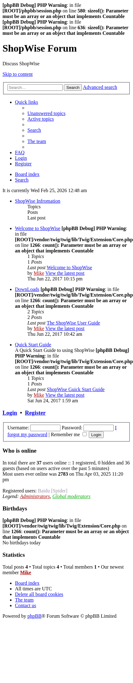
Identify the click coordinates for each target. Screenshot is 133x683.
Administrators (35, 496)
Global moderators (71, 496)
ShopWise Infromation (37, 201)
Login (9, 412)
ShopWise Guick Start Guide (76, 389)
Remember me (69, 434)
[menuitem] (46, 113)
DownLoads (27, 289)
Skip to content (17, 74)
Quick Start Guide (33, 344)
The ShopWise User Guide (73, 322)
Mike (39, 273)
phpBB (34, 616)
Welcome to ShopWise (37, 228)
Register (35, 412)
